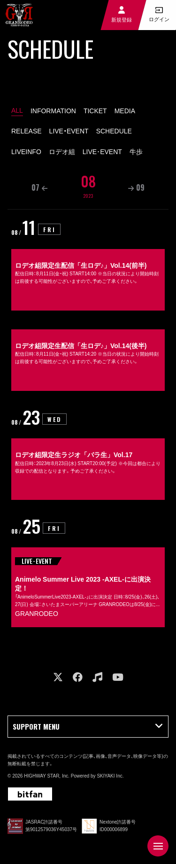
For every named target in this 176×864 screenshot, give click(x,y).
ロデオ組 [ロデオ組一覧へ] (62, 152)
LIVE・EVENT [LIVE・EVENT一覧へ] (69, 131)
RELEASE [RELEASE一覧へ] (26, 131)
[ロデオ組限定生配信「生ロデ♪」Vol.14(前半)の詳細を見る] (88, 264)
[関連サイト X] (58, 677)
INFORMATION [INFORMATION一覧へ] (53, 111)
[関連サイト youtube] (117, 677)
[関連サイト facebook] (78, 677)
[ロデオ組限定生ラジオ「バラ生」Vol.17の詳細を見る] (88, 454)
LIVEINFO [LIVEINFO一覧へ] (26, 152)
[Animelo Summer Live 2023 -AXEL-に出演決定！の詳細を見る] (88, 572)
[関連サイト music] (97, 677)
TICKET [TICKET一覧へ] (95, 111)
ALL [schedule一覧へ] (17, 110)
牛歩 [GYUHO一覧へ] (136, 152)
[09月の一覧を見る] (136, 188)
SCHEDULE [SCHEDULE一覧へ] (114, 131)
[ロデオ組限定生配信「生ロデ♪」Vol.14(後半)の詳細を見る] (88, 354)
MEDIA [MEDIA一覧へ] (125, 111)
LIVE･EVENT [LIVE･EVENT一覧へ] (102, 152)
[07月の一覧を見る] (39, 188)
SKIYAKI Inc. (110, 775)
